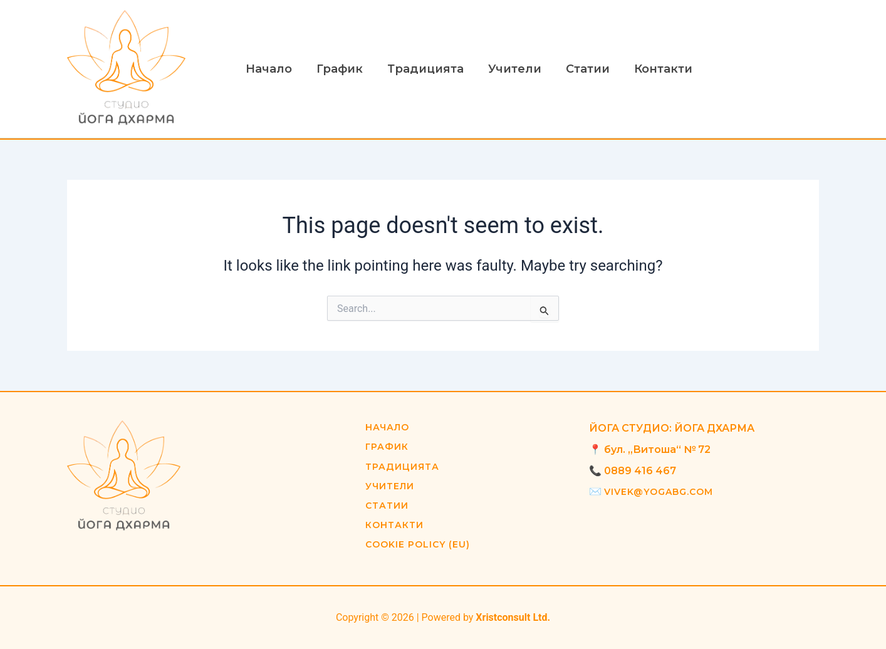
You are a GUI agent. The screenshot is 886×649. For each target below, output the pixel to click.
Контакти (652, 69)
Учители (507, 69)
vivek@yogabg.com (658, 491)
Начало (267, 69)
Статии (579, 69)
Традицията (420, 69)
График (336, 69)
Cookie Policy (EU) (418, 544)
